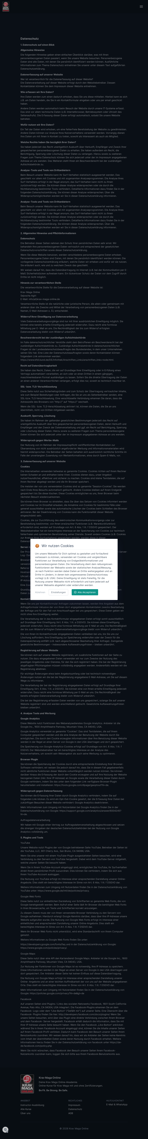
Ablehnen (40, 592)
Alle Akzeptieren (85, 592)
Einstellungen (58, 592)
